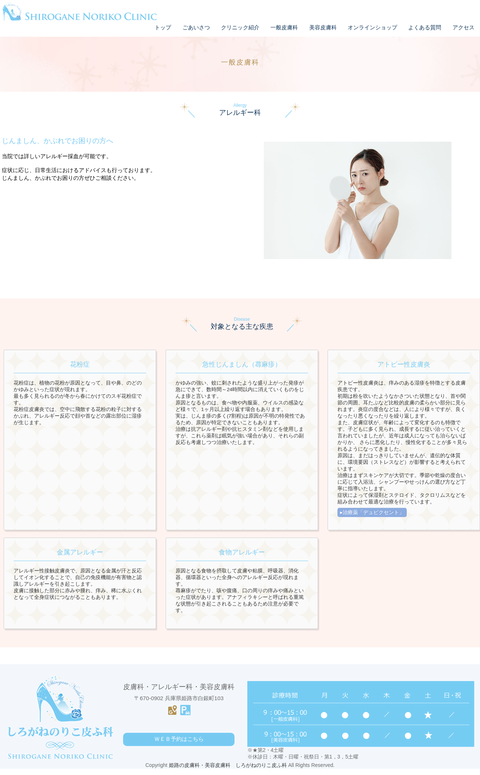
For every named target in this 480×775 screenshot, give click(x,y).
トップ (163, 27)
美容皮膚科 (323, 27)
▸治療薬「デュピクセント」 (372, 512)
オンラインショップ (372, 27)
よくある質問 (424, 27)
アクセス (464, 27)
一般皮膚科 (284, 27)
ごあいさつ (196, 27)
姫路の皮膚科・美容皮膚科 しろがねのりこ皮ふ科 (228, 771)
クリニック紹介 (240, 27)
